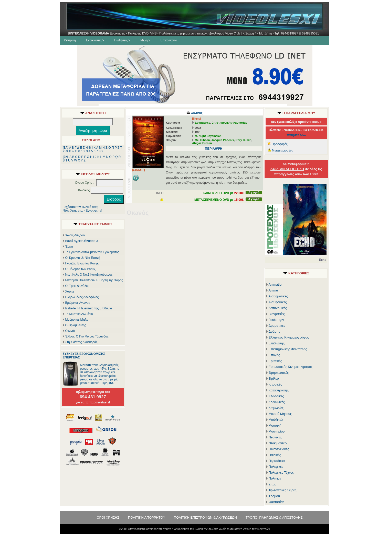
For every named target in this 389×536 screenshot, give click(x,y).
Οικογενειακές (279, 449)
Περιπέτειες (277, 461)
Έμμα (69, 246)
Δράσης (274, 331)
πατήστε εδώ (296, 135)
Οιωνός (70, 331)
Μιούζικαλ (276, 420)
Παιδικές (275, 455)
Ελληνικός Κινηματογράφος (289, 337)
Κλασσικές (276, 396)
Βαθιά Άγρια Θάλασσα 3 (81, 241)
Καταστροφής (279, 390)
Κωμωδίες (276, 408)
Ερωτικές (275, 361)
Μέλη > (145, 40)
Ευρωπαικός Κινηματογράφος (291, 367)
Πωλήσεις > (122, 40)
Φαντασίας (277, 502)
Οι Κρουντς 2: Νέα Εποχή (82, 258)
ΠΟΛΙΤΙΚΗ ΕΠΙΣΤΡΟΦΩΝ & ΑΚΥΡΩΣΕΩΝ (205, 517)
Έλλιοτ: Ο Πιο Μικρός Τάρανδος (87, 336)
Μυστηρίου (277, 431)
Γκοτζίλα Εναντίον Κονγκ (82, 263)
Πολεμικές (276, 467)
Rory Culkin (243, 140)
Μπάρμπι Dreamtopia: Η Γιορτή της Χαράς (94, 280)
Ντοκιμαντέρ (278, 443)
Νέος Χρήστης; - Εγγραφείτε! (82, 210)
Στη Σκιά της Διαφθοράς (81, 342)
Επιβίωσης (277, 343)
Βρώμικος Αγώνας (77, 303)
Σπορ (273, 484)
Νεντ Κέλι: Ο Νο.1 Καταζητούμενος (89, 274)
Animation (276, 284)
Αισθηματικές (278, 296)
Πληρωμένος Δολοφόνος (82, 297)
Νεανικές (275, 437)
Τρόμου (274, 496)
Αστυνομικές (278, 308)
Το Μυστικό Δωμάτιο (79, 314)
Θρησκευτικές (279, 373)
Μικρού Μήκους (280, 414)
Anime (273, 290)
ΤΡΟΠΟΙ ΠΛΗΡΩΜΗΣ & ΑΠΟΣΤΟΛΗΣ (274, 517)
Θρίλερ (274, 378)
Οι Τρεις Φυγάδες (77, 286)
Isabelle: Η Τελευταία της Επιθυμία (88, 308)
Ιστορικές (275, 384)
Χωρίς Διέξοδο (75, 235)
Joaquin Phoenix (223, 140)
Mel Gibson (202, 140)
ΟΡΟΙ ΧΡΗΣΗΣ (108, 517)
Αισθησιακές (278, 302)
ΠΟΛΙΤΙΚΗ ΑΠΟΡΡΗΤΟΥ (146, 517)
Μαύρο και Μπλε (76, 319)
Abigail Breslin (202, 143)
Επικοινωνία (169, 40)
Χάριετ (69, 291)
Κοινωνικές (277, 402)
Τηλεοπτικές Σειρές (283, 490)
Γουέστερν (276, 320)
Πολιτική (275, 478)
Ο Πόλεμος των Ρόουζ (80, 269)
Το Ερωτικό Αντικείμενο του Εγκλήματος (92, 252)
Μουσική (275, 425)
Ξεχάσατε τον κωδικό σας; (80, 207)
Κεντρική (70, 40)
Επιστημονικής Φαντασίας (229, 122)
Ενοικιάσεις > (95, 40)
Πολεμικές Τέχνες (281, 472)
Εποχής (274, 355)
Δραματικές (202, 122)
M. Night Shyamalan (208, 135)
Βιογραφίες (277, 314)
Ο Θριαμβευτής (75, 325)
